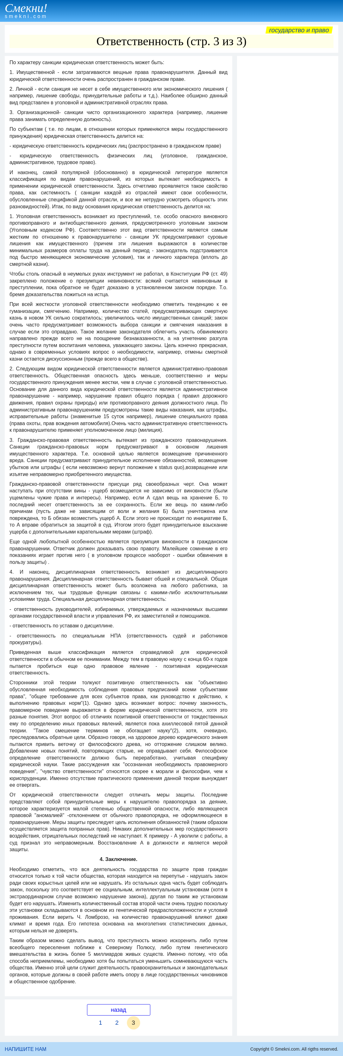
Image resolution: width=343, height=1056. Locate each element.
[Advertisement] (288, 98)
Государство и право (299, 30)
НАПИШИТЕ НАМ (26, 1049)
